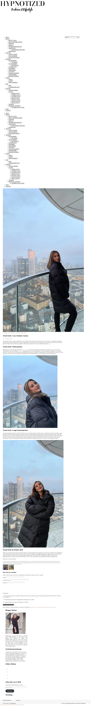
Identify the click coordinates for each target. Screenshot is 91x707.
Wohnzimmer (12, 60)
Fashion (8, 88)
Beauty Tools (13, 40)
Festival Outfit (15, 99)
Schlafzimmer (13, 64)
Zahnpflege (12, 51)
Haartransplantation (18, 50)
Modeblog (13, 332)
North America (13, 82)
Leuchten (11, 71)
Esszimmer (12, 68)
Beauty (8, 39)
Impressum (18, 701)
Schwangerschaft (14, 87)
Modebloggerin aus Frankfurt (33, 562)
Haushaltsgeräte (14, 73)
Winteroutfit (19, 564)
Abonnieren (10, 692)
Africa (10, 79)
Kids (7, 84)
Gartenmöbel (13, 74)
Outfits (11, 92)
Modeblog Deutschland (39, 561)
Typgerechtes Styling (17, 107)
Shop (7, 109)
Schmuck (11, 104)
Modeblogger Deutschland (20, 562)
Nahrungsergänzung (15, 46)
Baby (10, 85)
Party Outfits (15, 103)
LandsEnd (20, 351)
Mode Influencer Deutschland (16, 561)
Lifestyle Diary (13, 54)
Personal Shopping (14, 106)
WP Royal (13, 705)
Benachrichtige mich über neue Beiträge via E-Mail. (16, 603)
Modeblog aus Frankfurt (29, 561)
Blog (7, 37)
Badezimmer (12, 70)
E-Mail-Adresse (6, 580)
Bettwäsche (15, 65)
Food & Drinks (13, 56)
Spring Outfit (15, 93)
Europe (11, 81)
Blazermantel (25, 349)
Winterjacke (13, 564)
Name (4, 577)
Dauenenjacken (6, 561)
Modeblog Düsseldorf (50, 561)
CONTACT (8, 110)
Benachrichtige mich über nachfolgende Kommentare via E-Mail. (19, 601)
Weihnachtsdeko (14, 76)
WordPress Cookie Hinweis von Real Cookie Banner (12, 706)
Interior (8, 59)
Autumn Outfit (15, 96)
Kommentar (5, 595)
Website (4, 582)
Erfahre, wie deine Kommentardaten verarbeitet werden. (43, 608)
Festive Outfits (15, 101)
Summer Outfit (15, 95)
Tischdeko (14, 62)
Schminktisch (13, 67)
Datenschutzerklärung (7, 701)
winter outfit (8, 564)
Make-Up (11, 45)
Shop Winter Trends (44, 562)
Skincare (11, 43)
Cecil (49, 343)
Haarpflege (12, 48)
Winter (56, 562)
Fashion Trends (13, 90)
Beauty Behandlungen (15, 42)
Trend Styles (51, 562)
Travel (8, 78)
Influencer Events (14, 57)
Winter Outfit (15, 98)
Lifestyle (8, 53)
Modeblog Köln (10, 562)
